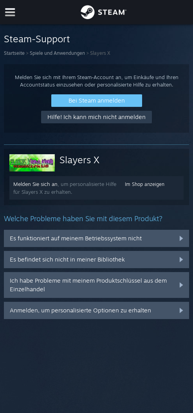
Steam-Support (37, 39)
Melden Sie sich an (35, 184)
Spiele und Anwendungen (57, 53)
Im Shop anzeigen (144, 184)
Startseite (14, 53)
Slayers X (79, 160)
